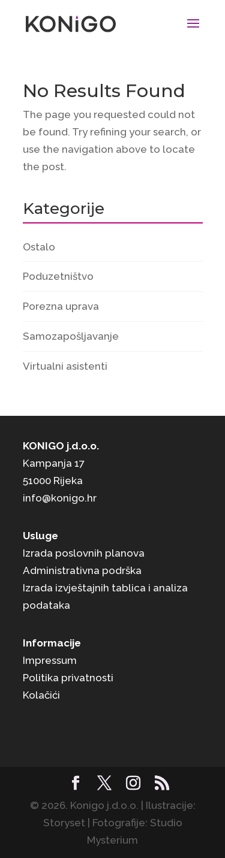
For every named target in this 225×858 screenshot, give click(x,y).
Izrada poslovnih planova (84, 553)
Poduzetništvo (58, 276)
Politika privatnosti (68, 678)
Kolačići (41, 695)
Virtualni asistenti (65, 366)
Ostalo (39, 247)
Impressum (50, 660)
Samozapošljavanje (71, 336)
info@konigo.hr (60, 498)
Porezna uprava (61, 306)
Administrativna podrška (82, 570)
